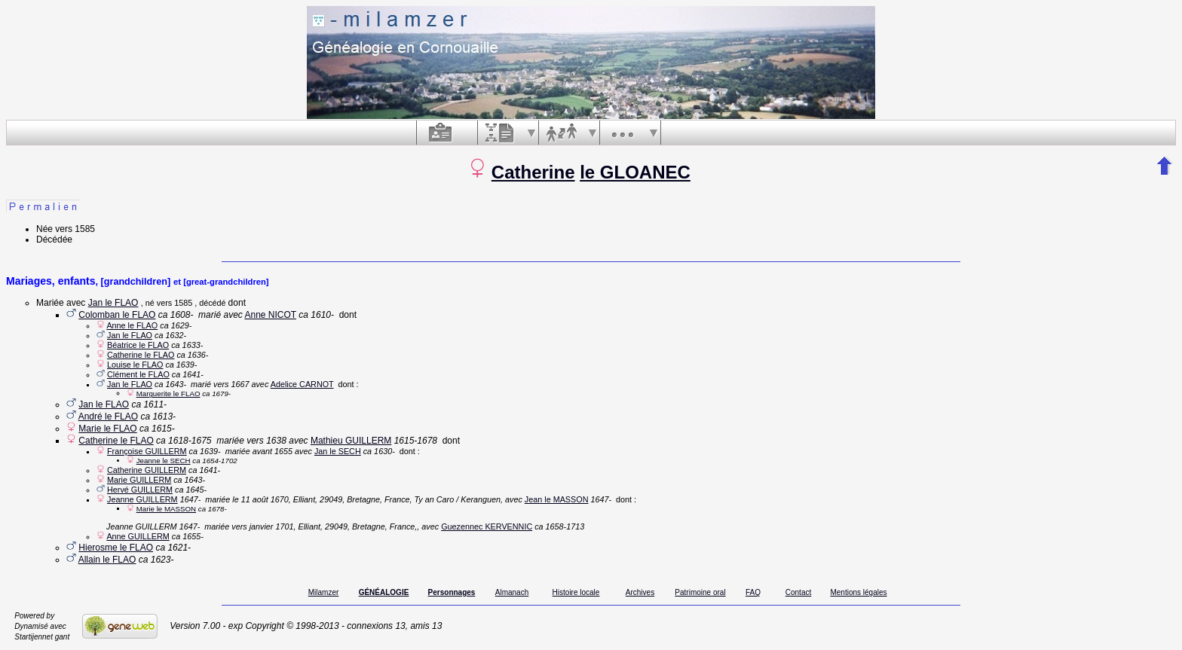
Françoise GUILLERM (147, 451)
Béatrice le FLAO (138, 344)
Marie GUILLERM (139, 479)
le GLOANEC (635, 172)
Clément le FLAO (138, 374)
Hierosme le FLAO (115, 547)
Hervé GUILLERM (140, 489)
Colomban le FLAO (116, 315)
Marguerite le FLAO (168, 393)
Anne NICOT (270, 315)
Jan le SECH (337, 451)
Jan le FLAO (113, 303)
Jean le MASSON (557, 499)
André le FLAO (108, 416)
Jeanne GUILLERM (142, 499)
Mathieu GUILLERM (351, 440)
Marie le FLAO (107, 428)
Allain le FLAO (107, 559)
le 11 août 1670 (260, 499)
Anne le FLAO (132, 325)
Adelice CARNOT (302, 384)
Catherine (533, 172)
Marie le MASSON (166, 509)
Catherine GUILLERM (146, 470)
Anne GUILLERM (137, 536)
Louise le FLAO (135, 364)
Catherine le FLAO (140, 354)
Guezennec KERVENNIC (486, 526)
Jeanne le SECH (163, 460)
